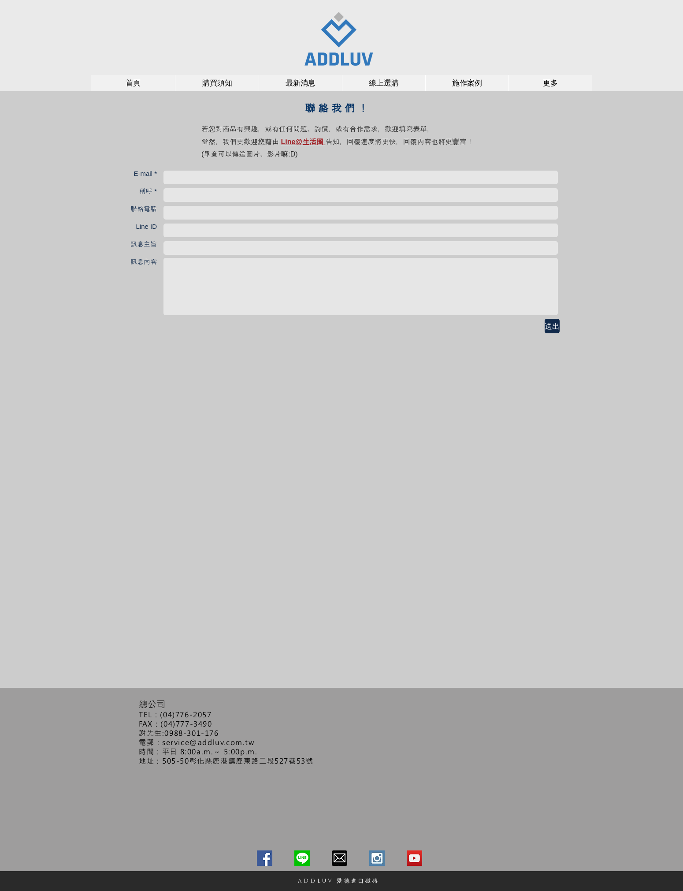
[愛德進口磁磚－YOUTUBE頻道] (414, 858)
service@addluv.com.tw (208, 742)
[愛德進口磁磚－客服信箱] (339, 858)
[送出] (552, 326)
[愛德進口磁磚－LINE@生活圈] (302, 858)
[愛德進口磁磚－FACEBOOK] (264, 858)
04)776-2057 (187, 714)
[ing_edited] (377, 858)
